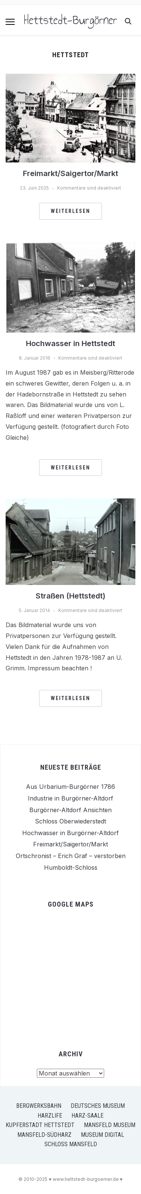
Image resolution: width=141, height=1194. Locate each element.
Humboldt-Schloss (70, 867)
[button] (10, 22)
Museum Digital (102, 1134)
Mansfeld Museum (109, 1125)
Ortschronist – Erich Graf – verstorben (71, 856)
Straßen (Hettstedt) (70, 595)
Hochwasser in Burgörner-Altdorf (70, 833)
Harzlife (50, 1115)
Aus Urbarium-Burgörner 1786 (70, 786)
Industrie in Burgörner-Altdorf (70, 798)
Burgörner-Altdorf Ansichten (70, 810)
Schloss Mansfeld (70, 1144)
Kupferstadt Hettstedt (40, 1125)
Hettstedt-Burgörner (70, 20)
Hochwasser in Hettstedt (70, 343)
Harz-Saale (87, 1115)
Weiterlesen (70, 211)
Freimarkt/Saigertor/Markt (70, 173)
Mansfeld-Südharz (44, 1134)
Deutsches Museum (98, 1105)
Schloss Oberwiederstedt (70, 821)
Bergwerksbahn (38, 1105)
